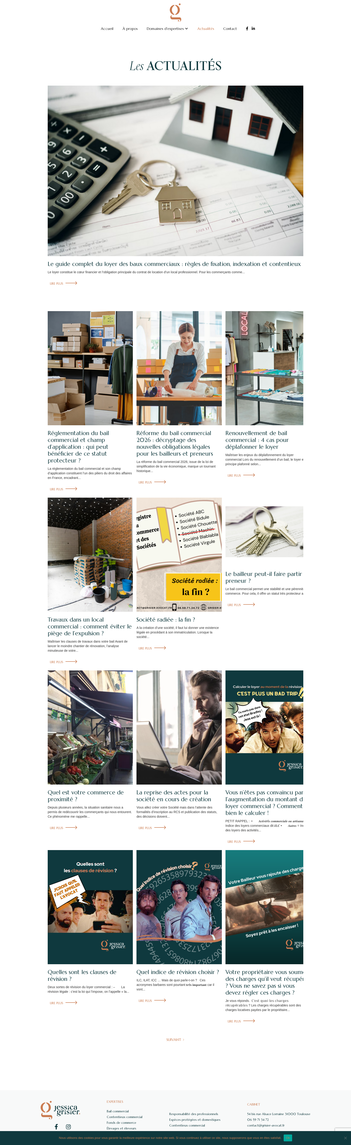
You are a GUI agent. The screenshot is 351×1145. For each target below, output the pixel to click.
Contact (230, 28)
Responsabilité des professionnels (193, 1114)
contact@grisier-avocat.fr (266, 1125)
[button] (167, 28)
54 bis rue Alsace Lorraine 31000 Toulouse (278, 1114)
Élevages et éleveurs (121, 1128)
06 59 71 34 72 (258, 1120)
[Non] (345, 1138)
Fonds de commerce (121, 1123)
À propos (130, 28)
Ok (288, 1138)
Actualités (205, 28)
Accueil (107, 28)
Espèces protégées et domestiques (194, 1120)
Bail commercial (118, 1111)
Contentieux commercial (124, 1117)
